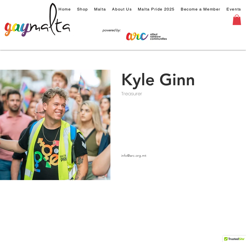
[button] (236, 20)
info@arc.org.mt (133, 155)
